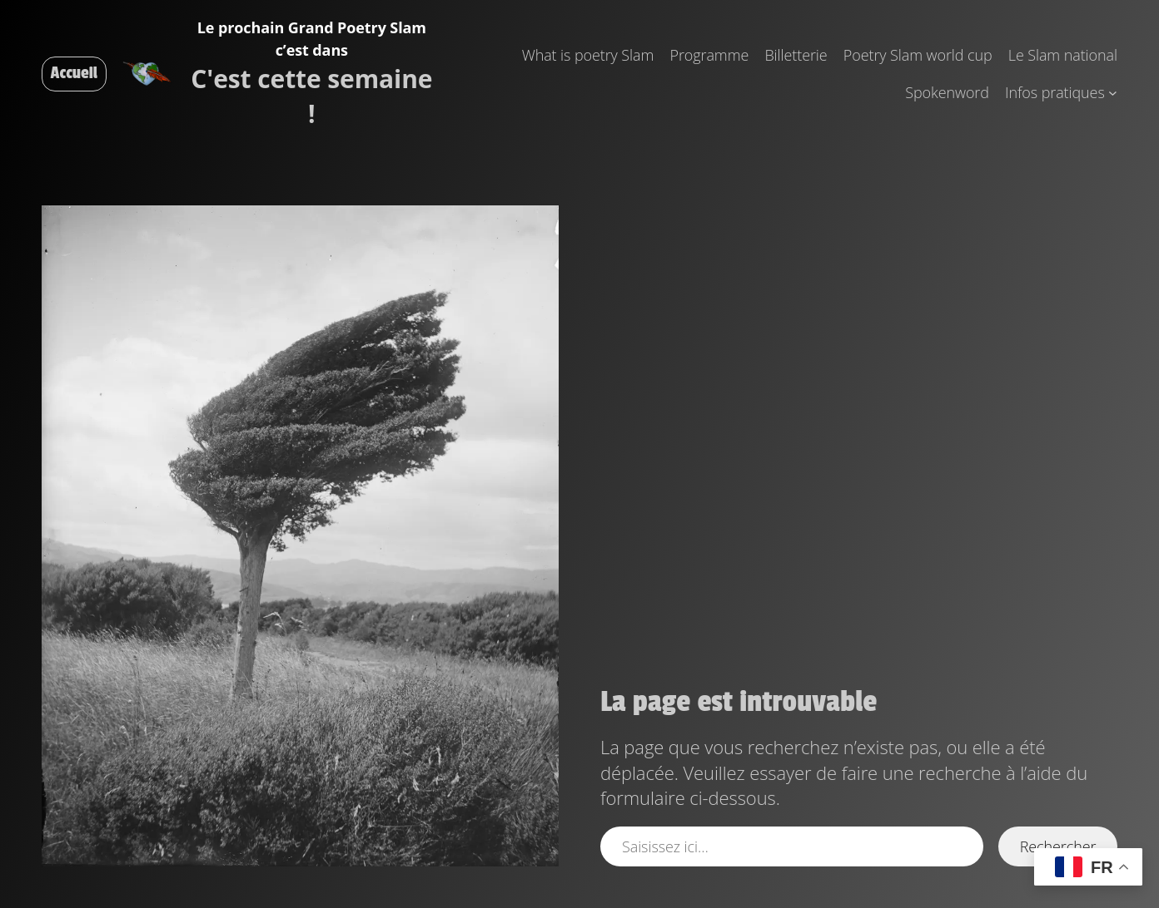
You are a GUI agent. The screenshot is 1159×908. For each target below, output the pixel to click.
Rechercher (1058, 846)
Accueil (74, 73)
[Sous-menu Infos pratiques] (1112, 92)
